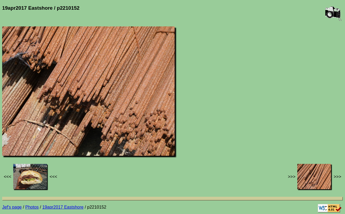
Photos (32, 207)
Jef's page (12, 207)
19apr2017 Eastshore (63, 207)
